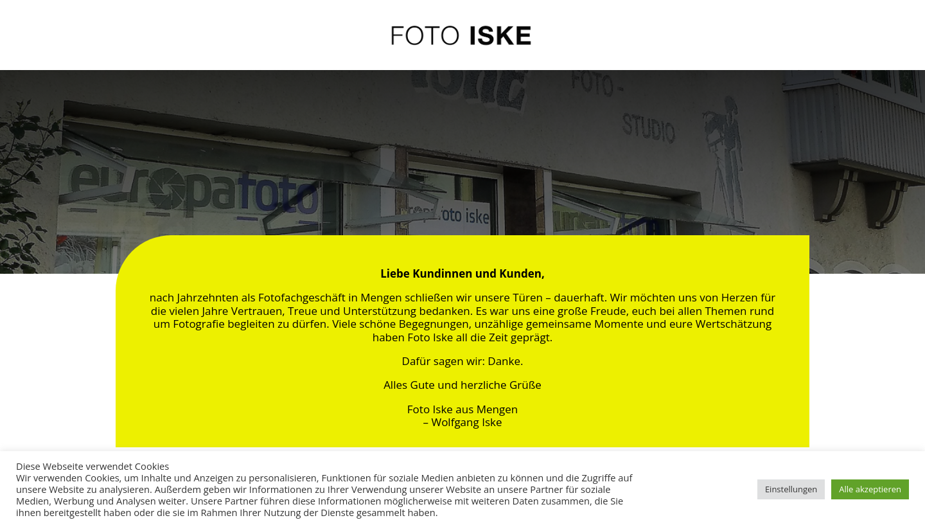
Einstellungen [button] (791, 489)
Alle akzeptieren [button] (870, 489)
